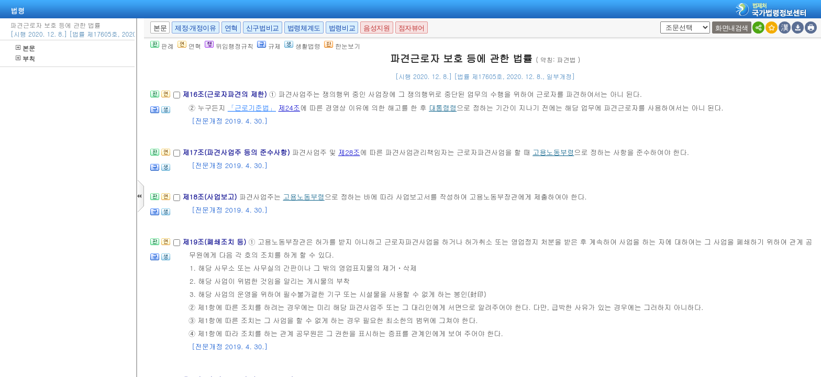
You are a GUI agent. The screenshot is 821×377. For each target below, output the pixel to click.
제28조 (349, 152)
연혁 (231, 28)
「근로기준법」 (252, 108)
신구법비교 (262, 28)
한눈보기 (342, 45)
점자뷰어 (411, 28)
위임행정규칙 (229, 45)
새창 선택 (658, 21)
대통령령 (443, 108)
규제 (269, 45)
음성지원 (376, 28)
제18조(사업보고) (210, 197)
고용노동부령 (553, 152)
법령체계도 (303, 28)
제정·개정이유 (195, 28)
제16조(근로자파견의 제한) (225, 94)
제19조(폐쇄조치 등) (215, 242)
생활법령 (302, 45)
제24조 (289, 108)
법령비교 (342, 28)
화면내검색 (731, 28)
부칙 (25, 58)
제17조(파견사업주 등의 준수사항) (237, 152)
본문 (25, 47)
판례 (162, 45)
